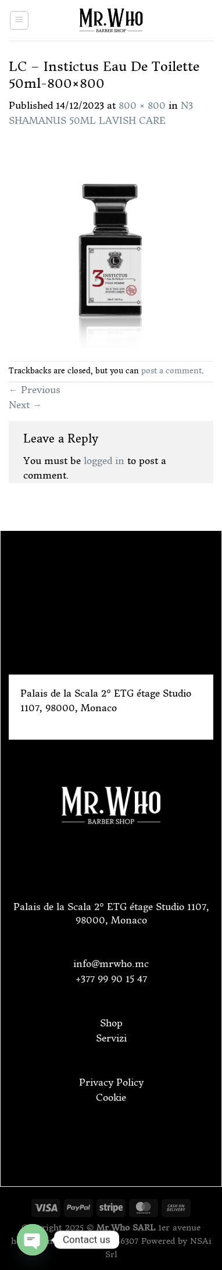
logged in (104, 460)
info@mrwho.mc (111, 963)
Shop (111, 1023)
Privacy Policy (111, 1082)
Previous (34, 389)
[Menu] (19, 20)
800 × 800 (142, 105)
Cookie (111, 1097)
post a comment (171, 371)
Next (25, 405)
